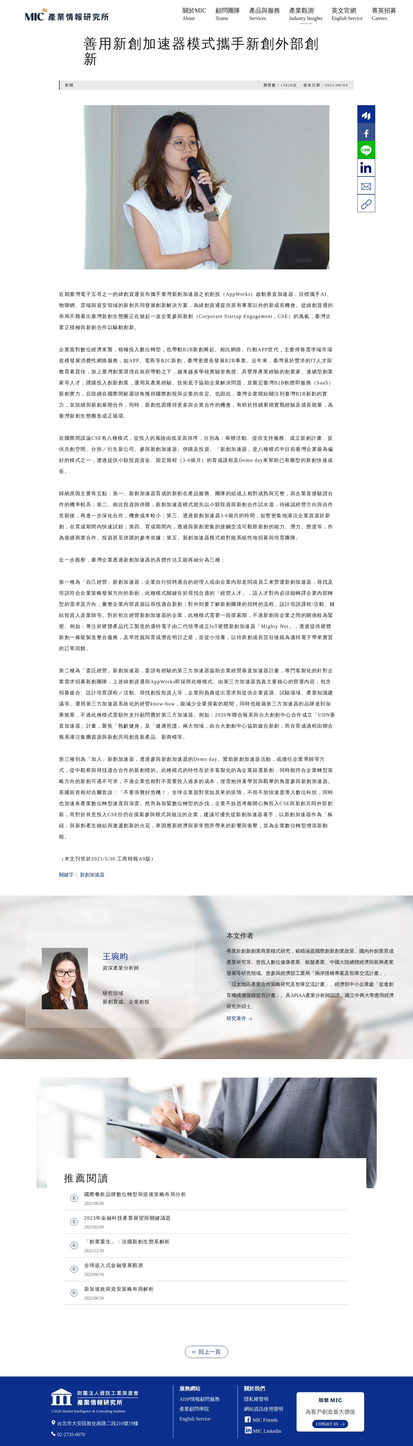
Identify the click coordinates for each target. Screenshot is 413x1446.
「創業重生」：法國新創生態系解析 (127, 1241)
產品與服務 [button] (264, 14)
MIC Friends (265, 1420)
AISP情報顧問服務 (199, 1399)
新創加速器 (92, 874)
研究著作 (236, 1018)
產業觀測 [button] (305, 14)
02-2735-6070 (71, 1434)
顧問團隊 (227, 14)
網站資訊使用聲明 (263, 1409)
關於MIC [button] (194, 14)
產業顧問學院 (194, 1409)
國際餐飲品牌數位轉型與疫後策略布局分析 (135, 1194)
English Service (194, 1418)
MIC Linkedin (263, 1431)
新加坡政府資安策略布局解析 (119, 1289)
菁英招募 (384, 14)
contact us (327, 1423)
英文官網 (347, 14)
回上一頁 (210, 1352)
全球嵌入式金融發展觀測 (114, 1265)
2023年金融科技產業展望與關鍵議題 (127, 1218)
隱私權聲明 (256, 1399)
